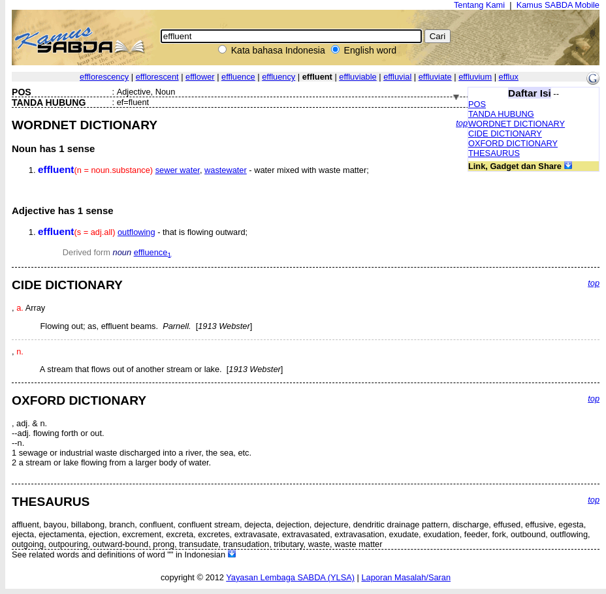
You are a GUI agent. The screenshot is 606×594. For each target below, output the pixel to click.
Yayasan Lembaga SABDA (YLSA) (290, 577)
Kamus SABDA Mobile (558, 5)
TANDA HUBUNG (501, 114)
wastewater (225, 170)
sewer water (177, 170)
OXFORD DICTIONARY (513, 143)
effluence (238, 77)
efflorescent (157, 77)
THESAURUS (494, 153)
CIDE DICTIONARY (505, 133)
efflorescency (104, 77)
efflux (508, 77)
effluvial (397, 77)
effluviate (435, 77)
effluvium (475, 77)
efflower (200, 77)
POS (477, 104)
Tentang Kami (479, 5)
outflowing (136, 232)
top (462, 123)
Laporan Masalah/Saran (406, 577)
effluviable (357, 77)
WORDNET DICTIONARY (516, 124)
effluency (278, 77)
